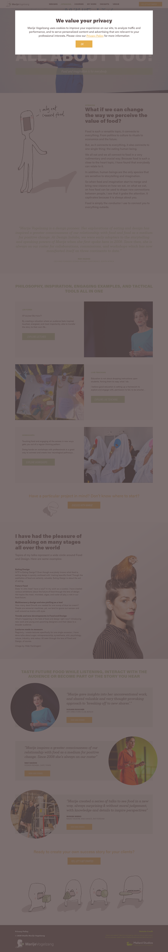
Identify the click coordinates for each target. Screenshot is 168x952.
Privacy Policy (95, 36)
